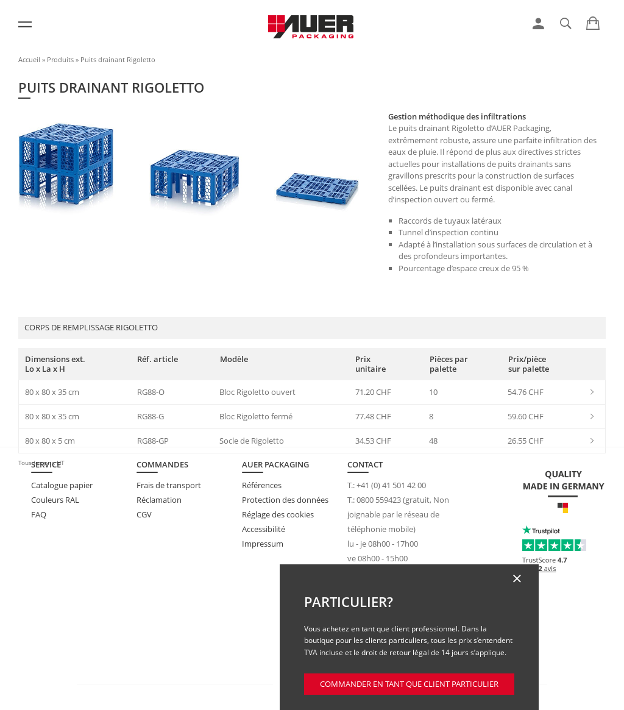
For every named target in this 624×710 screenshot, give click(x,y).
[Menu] (25, 24)
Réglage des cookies (278, 514)
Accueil (29, 59)
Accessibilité (263, 529)
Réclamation (159, 499)
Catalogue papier (62, 485)
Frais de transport (168, 485)
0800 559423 (378, 499)
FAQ (38, 514)
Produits (60, 59)
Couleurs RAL (55, 499)
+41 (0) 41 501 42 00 (391, 485)
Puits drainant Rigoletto (117, 59)
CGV (144, 514)
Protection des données (285, 499)
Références (262, 485)
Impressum (262, 543)
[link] (538, 23)
